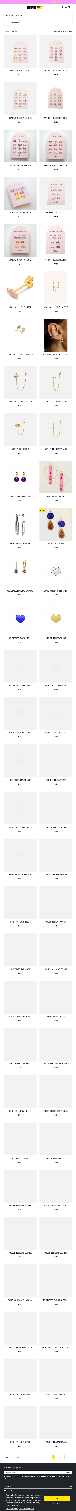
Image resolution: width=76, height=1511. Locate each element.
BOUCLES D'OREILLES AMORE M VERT (56, 685)
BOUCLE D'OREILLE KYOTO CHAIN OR (56, 402)
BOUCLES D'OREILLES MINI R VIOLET (20, 496)
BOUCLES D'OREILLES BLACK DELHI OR (20, 1064)
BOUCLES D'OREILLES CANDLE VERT (20, 1442)
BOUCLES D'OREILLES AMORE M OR (56, 638)
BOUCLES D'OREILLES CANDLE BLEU (56, 1158)
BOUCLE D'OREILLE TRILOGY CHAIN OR (56, 449)
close (65, 1)
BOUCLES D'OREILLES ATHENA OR (20, 969)
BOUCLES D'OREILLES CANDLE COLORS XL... (55, 1300)
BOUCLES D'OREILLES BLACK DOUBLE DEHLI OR (55, 1064)
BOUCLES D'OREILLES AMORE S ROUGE (20, 827)
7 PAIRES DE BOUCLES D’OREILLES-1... (20, 260)
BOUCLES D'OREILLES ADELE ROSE (56, 496)
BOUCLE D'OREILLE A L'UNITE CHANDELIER (56, 307)
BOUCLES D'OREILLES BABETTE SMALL (20, 1016)
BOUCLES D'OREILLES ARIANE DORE (20, 922)
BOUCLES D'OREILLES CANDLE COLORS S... (56, 1253)
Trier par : (7, 31)
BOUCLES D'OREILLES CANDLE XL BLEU (56, 1442)
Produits (7, 1486)
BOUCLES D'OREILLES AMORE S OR (56, 780)
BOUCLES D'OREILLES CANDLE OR (56, 1394)
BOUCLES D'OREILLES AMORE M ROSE (20, 685)
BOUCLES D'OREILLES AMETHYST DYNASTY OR (20, 591)
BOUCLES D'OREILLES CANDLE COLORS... (20, 1205)
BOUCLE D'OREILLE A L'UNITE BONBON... (20, 307)
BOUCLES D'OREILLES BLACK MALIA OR (20, 1111)
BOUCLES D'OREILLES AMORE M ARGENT (56, 591)
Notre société (9, 1491)
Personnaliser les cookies (26, 1508)
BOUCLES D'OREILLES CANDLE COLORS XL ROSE (56, 1347)
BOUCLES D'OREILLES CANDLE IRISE (20, 1394)
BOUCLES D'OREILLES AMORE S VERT (56, 827)
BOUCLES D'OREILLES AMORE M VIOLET (20, 733)
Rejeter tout (57, 1503)
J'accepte (57, 1498)
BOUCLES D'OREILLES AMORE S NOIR (20, 780)
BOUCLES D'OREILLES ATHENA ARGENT (56, 922)
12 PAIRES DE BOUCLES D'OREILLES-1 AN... (20, 165)
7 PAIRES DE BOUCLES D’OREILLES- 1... (56, 212)
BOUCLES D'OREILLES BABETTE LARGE (56, 969)
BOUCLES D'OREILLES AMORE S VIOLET (20, 874)
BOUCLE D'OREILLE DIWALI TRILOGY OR (20, 402)
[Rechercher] (62, 7)
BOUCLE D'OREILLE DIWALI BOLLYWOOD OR (55, 354)
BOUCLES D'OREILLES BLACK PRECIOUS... (56, 1111)
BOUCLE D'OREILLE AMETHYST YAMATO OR (20, 354)
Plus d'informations (12, 1508)
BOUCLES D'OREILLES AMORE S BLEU (55, 733)
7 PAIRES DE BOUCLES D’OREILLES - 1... (20, 212)
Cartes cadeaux (15, 22)
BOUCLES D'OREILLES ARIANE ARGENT (56, 874)
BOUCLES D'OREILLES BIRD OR (56, 1016)
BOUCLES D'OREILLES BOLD (20, 1158)
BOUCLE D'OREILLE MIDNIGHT (20, 449)
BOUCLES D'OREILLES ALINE (56, 543)
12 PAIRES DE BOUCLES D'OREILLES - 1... (20, 71)
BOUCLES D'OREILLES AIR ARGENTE (20, 543)
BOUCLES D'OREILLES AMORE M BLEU (20, 638)
